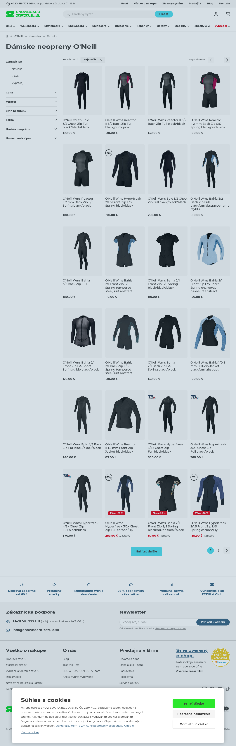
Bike (9, 26)
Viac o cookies (30, 732)
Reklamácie (13, 677)
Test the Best (71, 665)
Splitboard (99, 26)
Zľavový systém (172, 3)
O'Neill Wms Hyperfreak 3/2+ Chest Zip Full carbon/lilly (122, 526)
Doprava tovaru (16, 659)
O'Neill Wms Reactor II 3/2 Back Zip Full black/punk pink (120, 123)
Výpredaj (221, 26)
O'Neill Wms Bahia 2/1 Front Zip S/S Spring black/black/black (164, 284)
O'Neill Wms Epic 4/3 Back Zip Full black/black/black (82, 446)
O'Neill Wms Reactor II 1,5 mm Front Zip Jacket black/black (120, 448)
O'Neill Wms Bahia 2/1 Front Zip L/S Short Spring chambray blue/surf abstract (206, 286)
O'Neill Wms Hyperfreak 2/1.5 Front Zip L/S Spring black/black (123, 202)
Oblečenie (122, 26)
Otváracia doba (129, 659)
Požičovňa (126, 677)
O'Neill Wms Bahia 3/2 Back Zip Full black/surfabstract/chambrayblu (210, 204)
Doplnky (180, 26)
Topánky (143, 26)
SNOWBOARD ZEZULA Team (81, 671)
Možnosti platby (16, 665)
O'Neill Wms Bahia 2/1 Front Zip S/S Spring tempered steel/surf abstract (119, 286)
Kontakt (224, 3)
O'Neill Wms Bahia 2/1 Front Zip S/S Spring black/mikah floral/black (166, 526)
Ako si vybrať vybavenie (78, 677)
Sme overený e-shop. (192, 653)
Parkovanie (126, 671)
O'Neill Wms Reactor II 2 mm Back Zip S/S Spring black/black (78, 202)
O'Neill (18, 36)
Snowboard (76, 26)
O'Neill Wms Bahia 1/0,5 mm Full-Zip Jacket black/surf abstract (207, 366)
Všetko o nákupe (145, 3)
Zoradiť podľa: (71, 60)
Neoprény (35, 36)
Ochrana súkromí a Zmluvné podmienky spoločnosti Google (95, 726)
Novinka (17, 69)
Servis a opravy (129, 683)
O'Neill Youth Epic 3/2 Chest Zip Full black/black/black (76, 123)
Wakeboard (28, 26)
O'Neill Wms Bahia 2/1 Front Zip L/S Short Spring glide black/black (81, 366)
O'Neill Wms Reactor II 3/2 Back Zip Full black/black (167, 121)
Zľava (15, 76)
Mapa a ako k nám (131, 665)
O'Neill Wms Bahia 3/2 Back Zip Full (76, 282)
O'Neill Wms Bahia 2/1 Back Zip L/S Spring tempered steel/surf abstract (119, 368)
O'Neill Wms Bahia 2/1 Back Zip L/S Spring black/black (162, 366)
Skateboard (52, 26)
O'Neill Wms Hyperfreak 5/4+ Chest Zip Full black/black (166, 448)
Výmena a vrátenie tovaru (22, 671)
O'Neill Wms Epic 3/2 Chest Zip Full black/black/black (168, 200)
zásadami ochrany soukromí (170, 628)
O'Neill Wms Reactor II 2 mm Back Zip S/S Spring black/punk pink (207, 123)
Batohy (162, 26)
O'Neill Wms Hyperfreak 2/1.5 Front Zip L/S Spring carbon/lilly (208, 526)
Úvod (124, 3)
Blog (210, 3)
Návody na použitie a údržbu (24, 683)
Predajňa (195, 3)
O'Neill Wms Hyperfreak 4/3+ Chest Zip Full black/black (80, 526)
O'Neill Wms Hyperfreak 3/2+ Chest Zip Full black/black (208, 448)
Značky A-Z (202, 26)
